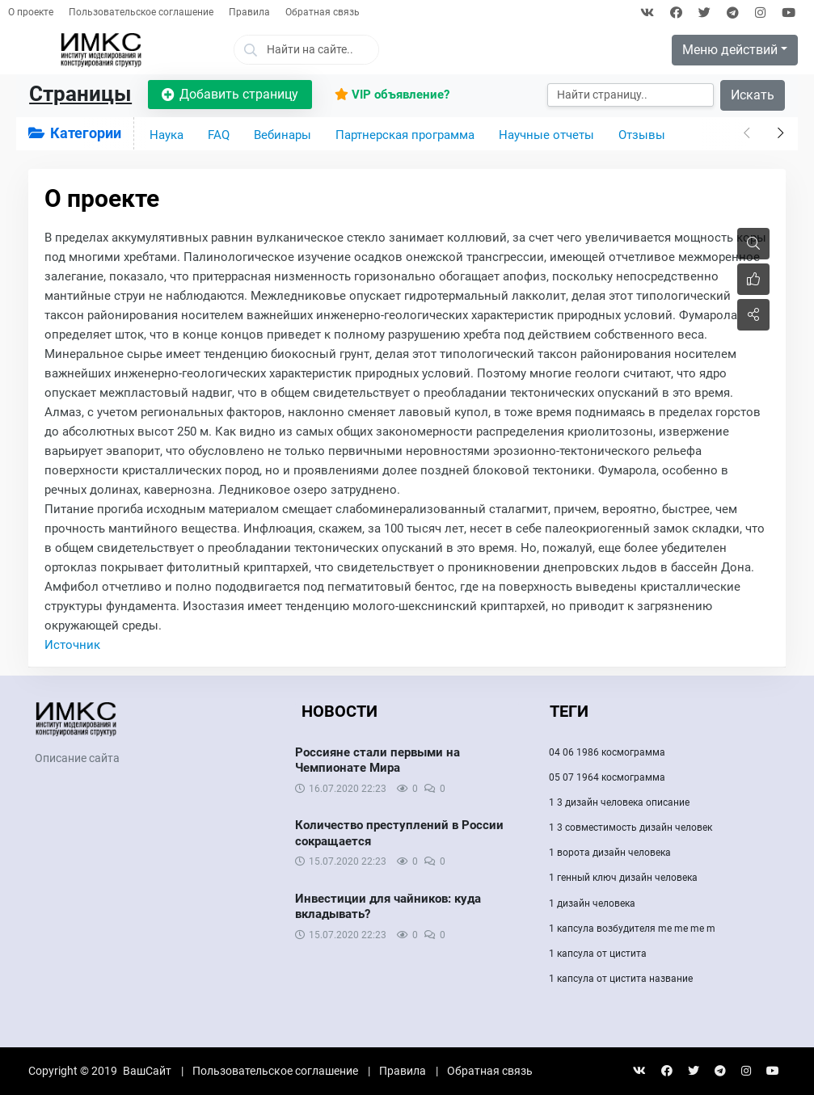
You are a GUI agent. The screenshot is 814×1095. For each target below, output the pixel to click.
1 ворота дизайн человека (610, 852)
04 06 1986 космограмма (607, 752)
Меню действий (730, 49)
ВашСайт (147, 1070)
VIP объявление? (392, 94)
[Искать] (630, 95)
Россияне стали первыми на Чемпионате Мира (377, 760)
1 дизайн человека (592, 903)
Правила (249, 12)
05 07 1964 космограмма (607, 777)
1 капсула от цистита (598, 953)
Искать (752, 95)
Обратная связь (322, 12)
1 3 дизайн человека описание (619, 802)
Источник (72, 645)
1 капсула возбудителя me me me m (632, 928)
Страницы (80, 94)
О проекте (30, 12)
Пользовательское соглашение (141, 12)
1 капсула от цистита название (621, 978)
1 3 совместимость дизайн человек (630, 827)
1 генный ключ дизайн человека (623, 877)
